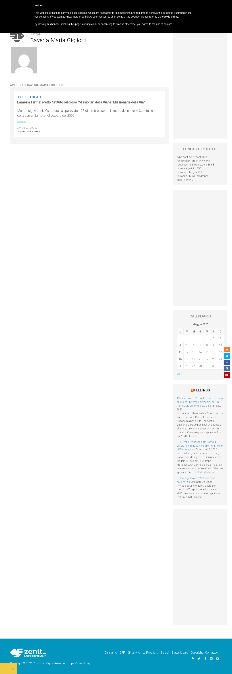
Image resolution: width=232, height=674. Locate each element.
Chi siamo (111, 652)
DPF (122, 652)
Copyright (196, 652)
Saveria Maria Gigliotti (30, 131)
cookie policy (170, 16)
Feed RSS (202, 390)
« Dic (179, 374)
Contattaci (211, 652)
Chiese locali (29, 97)
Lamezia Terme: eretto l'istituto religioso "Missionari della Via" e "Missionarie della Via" (81, 102)
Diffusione (133, 652)
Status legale (179, 652)
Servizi (165, 652)
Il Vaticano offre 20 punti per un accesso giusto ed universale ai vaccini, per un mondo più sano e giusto (200, 402)
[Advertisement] (200, 84)
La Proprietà (150, 652)
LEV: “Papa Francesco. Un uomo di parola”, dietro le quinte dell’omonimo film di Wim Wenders (200, 445)
